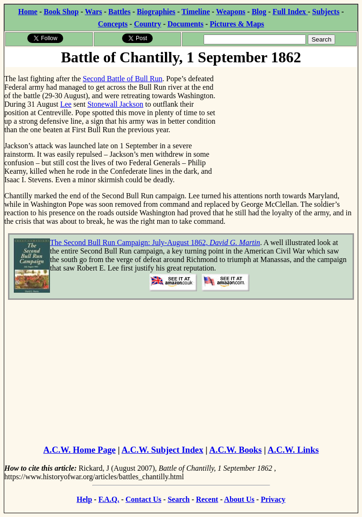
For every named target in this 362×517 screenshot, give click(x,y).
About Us (239, 499)
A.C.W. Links (293, 450)
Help (84, 499)
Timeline (195, 12)
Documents (185, 24)
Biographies (156, 12)
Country (147, 24)
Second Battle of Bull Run (123, 79)
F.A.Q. (109, 499)
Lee (66, 104)
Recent (207, 499)
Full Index (290, 12)
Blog (259, 12)
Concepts (113, 24)
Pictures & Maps (237, 24)
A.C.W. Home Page (79, 450)
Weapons (230, 12)
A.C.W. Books (235, 450)
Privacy (273, 499)
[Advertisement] (287, 127)
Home (28, 12)
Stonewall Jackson (115, 104)
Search (179, 499)
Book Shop (61, 12)
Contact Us (143, 499)
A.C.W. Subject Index (162, 450)
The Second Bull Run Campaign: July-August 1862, (155, 242)
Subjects (325, 12)
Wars (93, 12)
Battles (119, 12)
